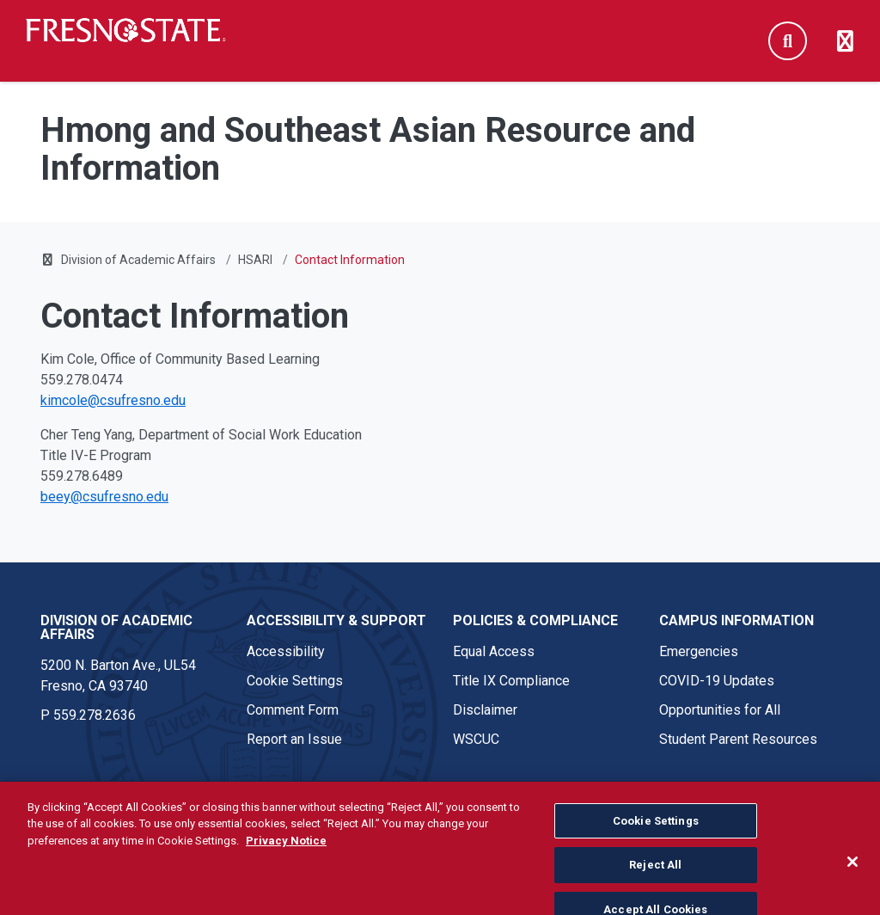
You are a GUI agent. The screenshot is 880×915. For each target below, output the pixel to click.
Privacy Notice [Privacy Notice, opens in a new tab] (286, 854)
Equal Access (494, 651)
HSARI (255, 260)
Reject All (655, 878)
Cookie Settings (295, 680)
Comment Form (293, 710)
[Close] (852, 875)
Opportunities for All (719, 710)
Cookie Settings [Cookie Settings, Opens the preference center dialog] (656, 834)
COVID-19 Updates (716, 680)
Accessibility (286, 651)
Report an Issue (294, 739)
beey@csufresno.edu (104, 496)
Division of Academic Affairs (138, 260)
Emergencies (698, 651)
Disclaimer (485, 710)
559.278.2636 (94, 715)
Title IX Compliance (511, 680)
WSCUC (476, 739)
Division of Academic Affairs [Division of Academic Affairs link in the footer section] (116, 627)
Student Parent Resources (738, 739)
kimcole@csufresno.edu (113, 400)
